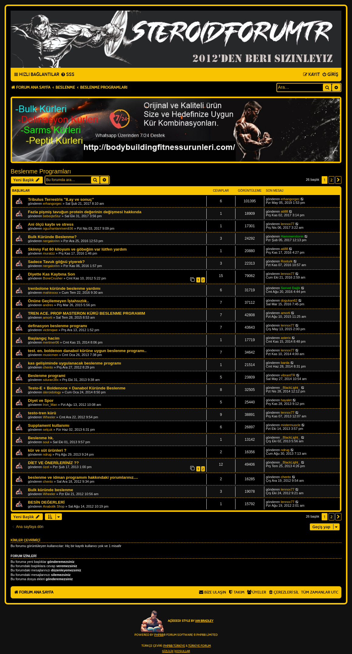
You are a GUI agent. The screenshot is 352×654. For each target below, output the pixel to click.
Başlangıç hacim (43, 338)
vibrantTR (288, 375)
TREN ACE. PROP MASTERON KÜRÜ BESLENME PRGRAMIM (86, 313)
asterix (286, 338)
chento (48, 367)
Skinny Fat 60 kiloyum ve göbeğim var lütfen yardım (77, 249)
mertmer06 (51, 342)
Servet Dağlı (290, 288)
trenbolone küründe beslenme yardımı (64, 288)
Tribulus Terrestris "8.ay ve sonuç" (61, 199)
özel (46, 467)
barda (285, 363)
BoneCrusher (53, 278)
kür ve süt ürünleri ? (47, 450)
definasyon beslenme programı (57, 326)
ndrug (47, 454)
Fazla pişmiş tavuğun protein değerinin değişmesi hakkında (84, 212)
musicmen (50, 355)
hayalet (286, 400)
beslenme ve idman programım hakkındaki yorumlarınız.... (83, 477)
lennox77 (288, 224)
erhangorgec (52, 203)
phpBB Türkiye (174, 645)
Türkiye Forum (199, 645)
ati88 (284, 211)
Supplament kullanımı (48, 425)
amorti (47, 317)
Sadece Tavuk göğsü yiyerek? (56, 261)
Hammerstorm (292, 236)
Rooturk (287, 261)
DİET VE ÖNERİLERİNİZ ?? (53, 463)
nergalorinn (51, 241)
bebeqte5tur (52, 216)
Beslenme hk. (41, 438)
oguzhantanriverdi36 (58, 228)
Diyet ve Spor (40, 400)
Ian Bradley (204, 620)
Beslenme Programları (41, 171)
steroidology (52, 392)
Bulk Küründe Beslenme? (52, 237)
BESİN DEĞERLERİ (46, 502)
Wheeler (49, 417)
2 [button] (331, 180)
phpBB (159, 634)
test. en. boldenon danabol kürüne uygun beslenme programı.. (87, 350)
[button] (338, 179)
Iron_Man (50, 404)
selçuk (47, 429)
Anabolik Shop (54, 506)
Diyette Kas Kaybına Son (51, 274)
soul (46, 442)
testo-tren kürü (42, 413)
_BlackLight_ (290, 387)
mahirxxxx (50, 292)
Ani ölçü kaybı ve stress (50, 224)
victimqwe (50, 330)
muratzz (49, 253)
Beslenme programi (46, 375)
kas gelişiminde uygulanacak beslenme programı (74, 363)
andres (48, 305)
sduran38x (51, 380)
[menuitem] (67, 75)
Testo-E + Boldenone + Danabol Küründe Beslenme (76, 388)
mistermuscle (291, 425)
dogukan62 (289, 300)
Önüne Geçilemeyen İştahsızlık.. (58, 301)
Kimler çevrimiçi (25, 540)
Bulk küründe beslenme (50, 490)
